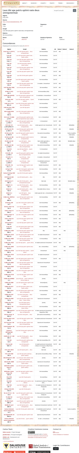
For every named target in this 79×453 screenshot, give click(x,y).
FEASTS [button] (52, 3)
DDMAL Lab (6, 437)
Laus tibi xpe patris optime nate (25, 87)
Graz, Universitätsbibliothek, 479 (12, 22)
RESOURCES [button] (70, 3)
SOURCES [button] (33, 3)
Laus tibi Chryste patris (25, 377)
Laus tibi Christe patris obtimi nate (25, 409)
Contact (56, 432)
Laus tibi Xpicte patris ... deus (24, 177)
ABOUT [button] (24, 3)
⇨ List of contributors (8, 441)
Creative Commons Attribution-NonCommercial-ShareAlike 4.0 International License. (38, 435)
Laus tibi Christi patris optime (24, 173)
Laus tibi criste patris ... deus (24, 314)
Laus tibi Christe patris (25, 389)
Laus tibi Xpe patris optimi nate (25, 222)
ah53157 (24, 39)
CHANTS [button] (43, 3)
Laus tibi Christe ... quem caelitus (24, 418)
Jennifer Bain (6, 434)
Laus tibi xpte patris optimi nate (25, 254)
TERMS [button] (60, 3)
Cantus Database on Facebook (61, 434)
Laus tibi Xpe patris (25, 107)
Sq (3, 39)
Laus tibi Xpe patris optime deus (25, 246)
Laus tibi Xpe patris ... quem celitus (25, 242)
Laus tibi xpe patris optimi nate (25, 71)
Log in (56, 448)
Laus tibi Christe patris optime (25, 75)
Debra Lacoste (7, 432)
